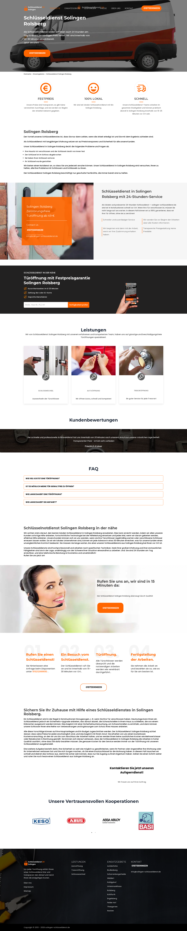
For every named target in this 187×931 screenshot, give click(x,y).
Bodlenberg (112, 870)
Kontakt (129, 8)
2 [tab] (95, 832)
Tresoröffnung (141, 390)
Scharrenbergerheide (116, 874)
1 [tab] (92, 832)
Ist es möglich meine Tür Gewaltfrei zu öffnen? (50, 486)
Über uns (115, 8)
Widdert (110, 878)
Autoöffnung (93, 391)
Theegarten (112, 906)
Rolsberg (111, 890)
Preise (103, 8)
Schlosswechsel (45, 391)
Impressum (29, 887)
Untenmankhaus (114, 886)
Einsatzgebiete (72, 8)
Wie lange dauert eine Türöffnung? (44, 494)
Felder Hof (111, 902)
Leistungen (90, 8)
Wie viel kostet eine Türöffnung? (43, 478)
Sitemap (27, 891)
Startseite (55, 8)
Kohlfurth (111, 894)
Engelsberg (112, 898)
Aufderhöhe (112, 866)
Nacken (110, 910)
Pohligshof (111, 882)
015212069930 (39, 671)
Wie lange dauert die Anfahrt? (41, 502)
